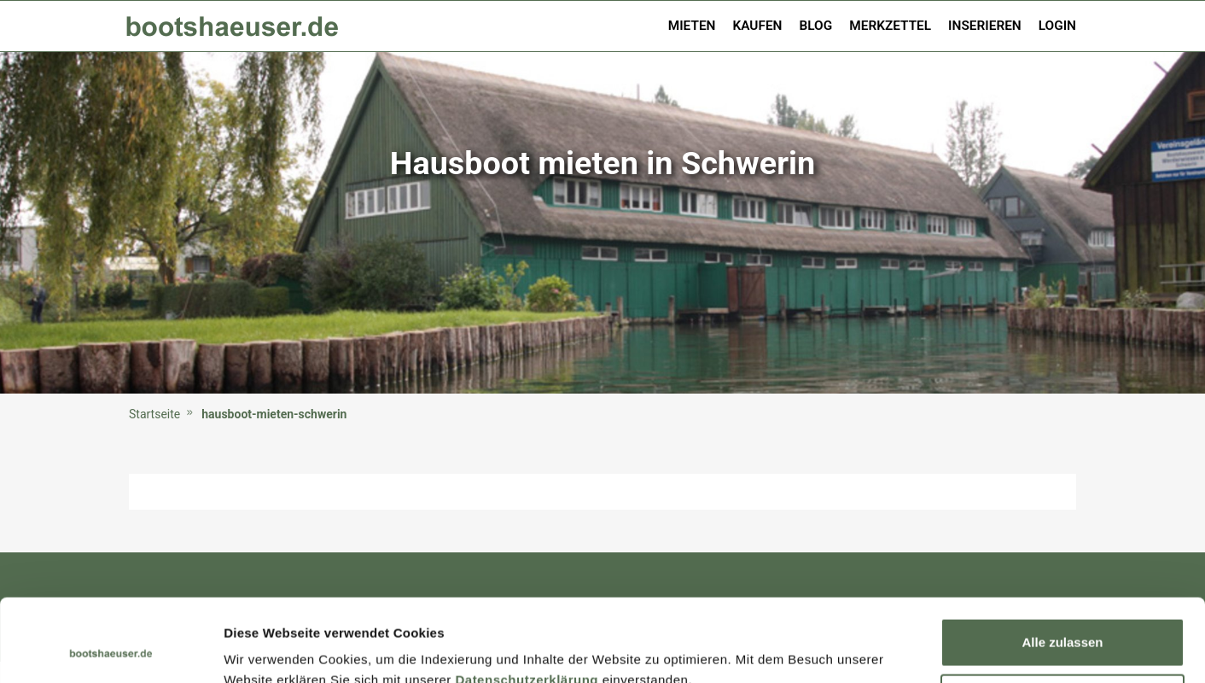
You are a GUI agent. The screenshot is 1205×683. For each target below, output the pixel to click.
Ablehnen (1062, 620)
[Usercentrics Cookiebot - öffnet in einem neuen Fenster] (110, 650)
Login (1057, 25)
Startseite (154, 414)
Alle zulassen (1062, 564)
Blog (816, 25)
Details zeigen (267, 649)
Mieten (692, 25)
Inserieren (985, 25)
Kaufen (757, 25)
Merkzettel (890, 25)
